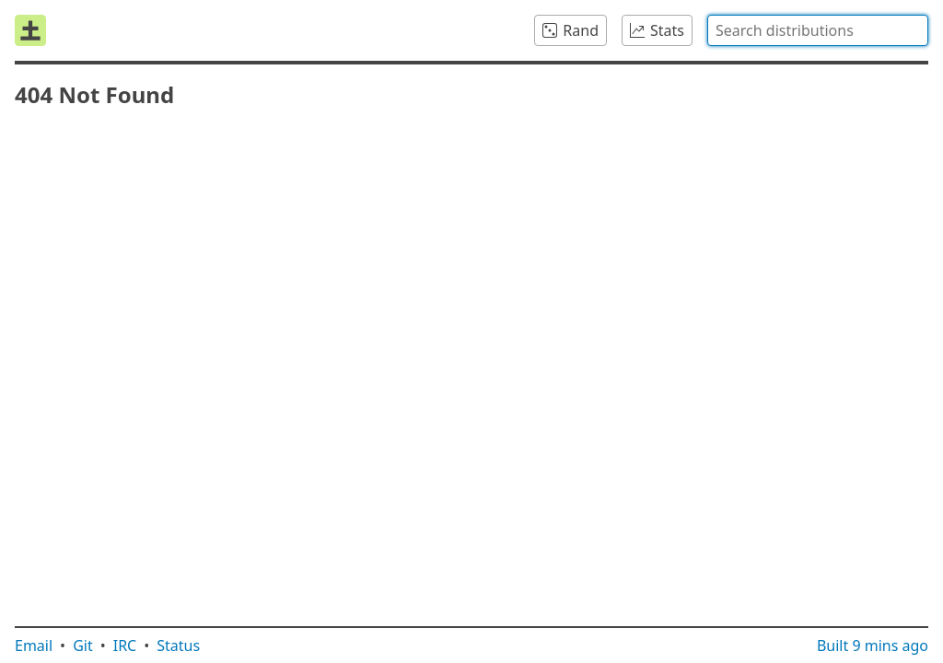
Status (178, 645)
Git (83, 645)
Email (33, 645)
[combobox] (817, 30)
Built (872, 645)
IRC (125, 645)
